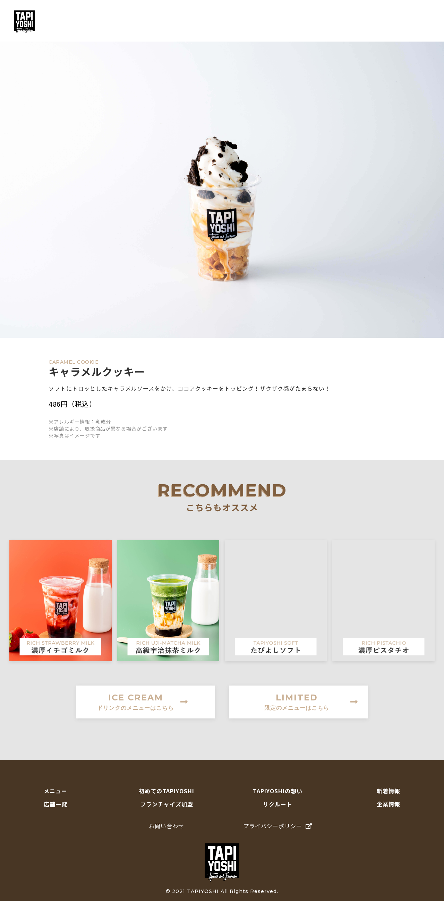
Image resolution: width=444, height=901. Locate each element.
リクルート (277, 804)
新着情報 (388, 791)
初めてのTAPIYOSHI (247, 22)
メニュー (195, 22)
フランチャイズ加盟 (166, 804)
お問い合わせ (166, 826)
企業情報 (388, 804)
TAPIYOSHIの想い (311, 22)
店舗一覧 (360, 22)
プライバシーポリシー (277, 826)
